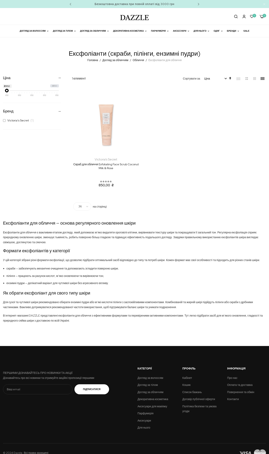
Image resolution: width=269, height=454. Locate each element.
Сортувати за (191, 78)
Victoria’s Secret (19, 120)
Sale (246, 30)
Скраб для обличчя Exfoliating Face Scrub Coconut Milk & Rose (102, 158)
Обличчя (139, 60)
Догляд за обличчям (115, 60)
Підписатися (91, 380)
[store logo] (134, 16)
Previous (70, 4)
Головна (93, 60)
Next (199, 4)
